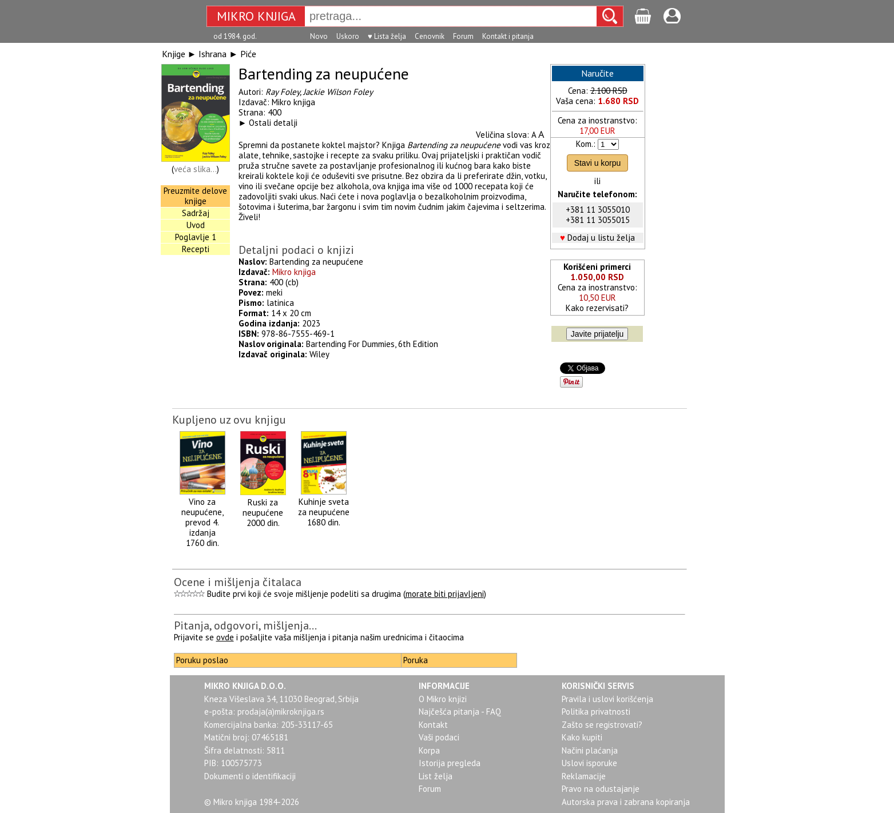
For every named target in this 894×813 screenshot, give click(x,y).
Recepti (195, 249)
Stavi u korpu (597, 163)
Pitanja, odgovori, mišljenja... (245, 625)
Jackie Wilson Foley (338, 91)
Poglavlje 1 (195, 237)
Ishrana (212, 53)
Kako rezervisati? (597, 307)
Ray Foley (282, 91)
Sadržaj (195, 213)
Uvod (195, 225)
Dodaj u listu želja (601, 237)
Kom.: (585, 143)
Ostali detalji (273, 122)
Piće (248, 53)
